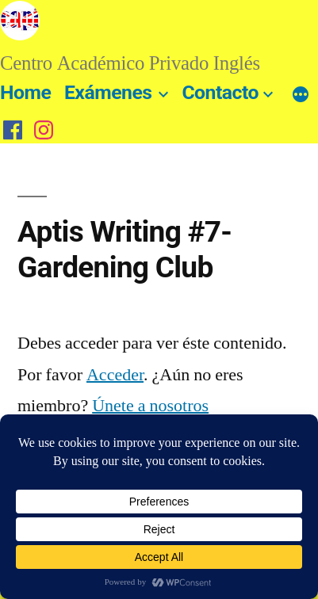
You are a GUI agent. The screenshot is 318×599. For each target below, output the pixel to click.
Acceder (115, 375)
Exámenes (108, 92)
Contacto (220, 92)
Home (25, 92)
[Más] (300, 95)
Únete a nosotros (150, 406)
